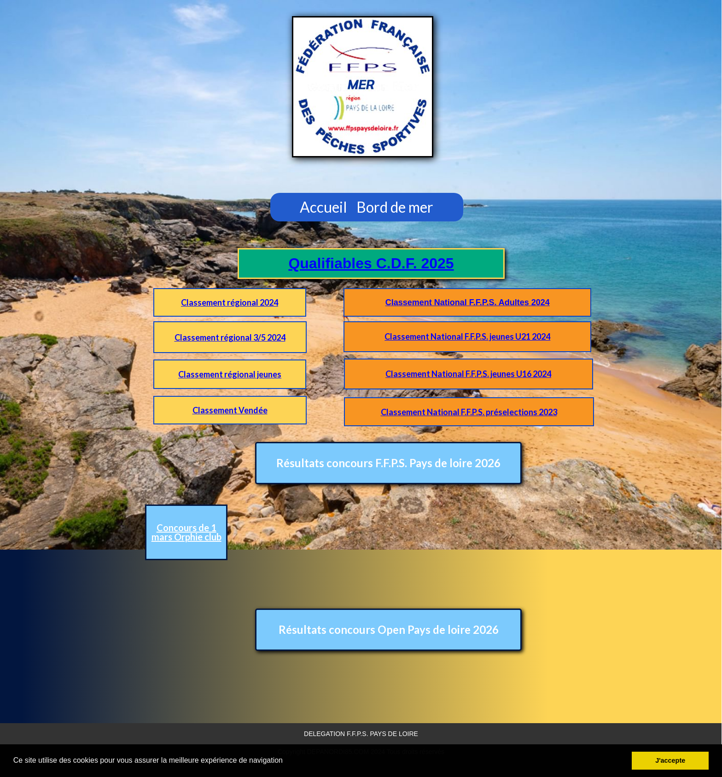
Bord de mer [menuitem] (394, 207)
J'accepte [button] (670, 760)
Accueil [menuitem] (323, 207)
